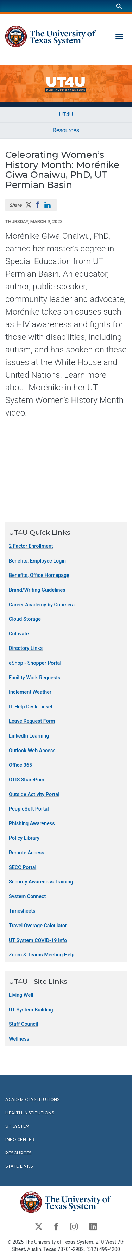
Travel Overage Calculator (38, 926)
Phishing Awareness (32, 824)
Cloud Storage (25, 619)
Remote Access (26, 853)
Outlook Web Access (32, 751)
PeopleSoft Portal (29, 809)
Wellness (19, 1039)
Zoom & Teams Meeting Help (41, 955)
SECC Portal (22, 867)
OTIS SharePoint (27, 780)
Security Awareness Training (41, 882)
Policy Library (24, 838)
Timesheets (22, 911)
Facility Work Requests (34, 678)
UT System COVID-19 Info (38, 940)
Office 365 (20, 765)
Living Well (21, 995)
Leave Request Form (32, 722)
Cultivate (19, 634)
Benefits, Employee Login (37, 561)
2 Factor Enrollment (31, 546)
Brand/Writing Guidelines (37, 590)
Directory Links (26, 649)
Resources (66, 130)
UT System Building (31, 1010)
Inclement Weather (30, 692)
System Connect (27, 897)
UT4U (66, 114)
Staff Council (23, 1024)
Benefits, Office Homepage (39, 576)
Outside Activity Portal (34, 795)
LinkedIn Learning (29, 736)
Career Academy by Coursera (42, 605)
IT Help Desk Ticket (30, 707)
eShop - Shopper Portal (35, 663)
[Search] (119, 6)
